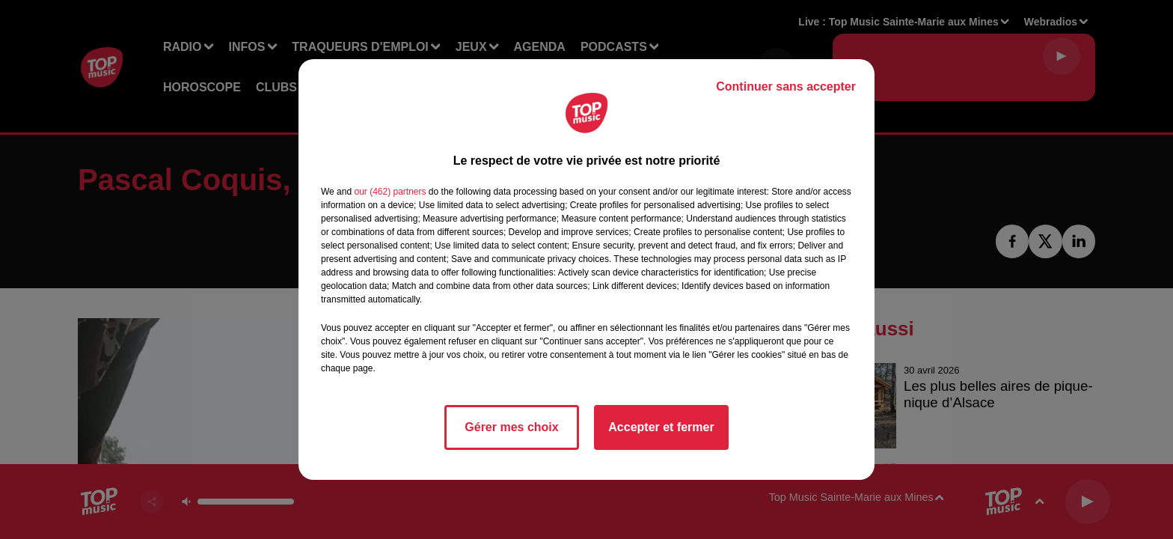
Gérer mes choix (511, 427)
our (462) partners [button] (390, 191)
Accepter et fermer (661, 427)
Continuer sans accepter (786, 86)
